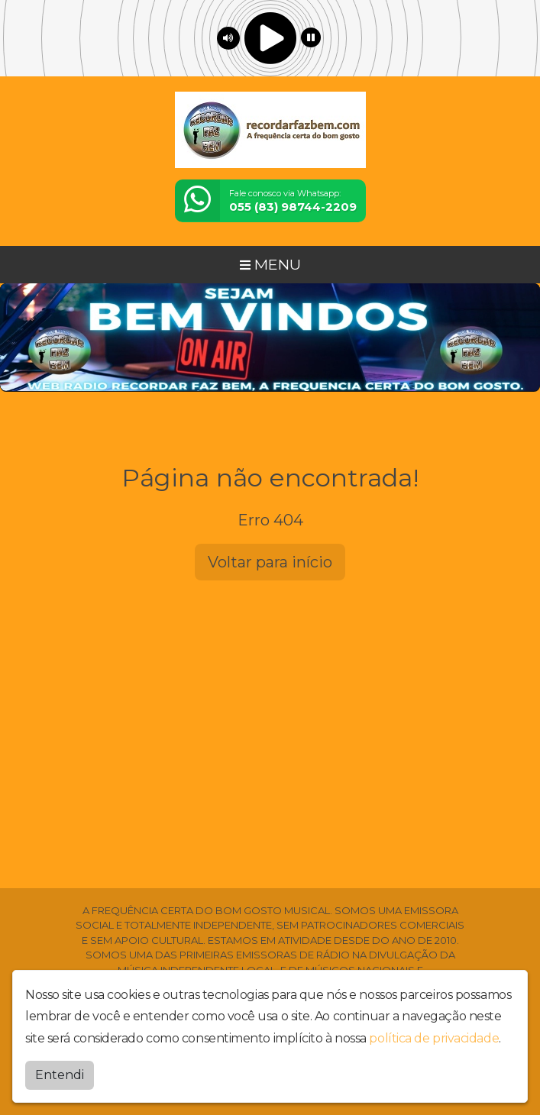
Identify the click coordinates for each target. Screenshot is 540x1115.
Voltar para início (270, 562)
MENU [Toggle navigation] (270, 264)
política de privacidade (434, 1038)
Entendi (59, 1075)
